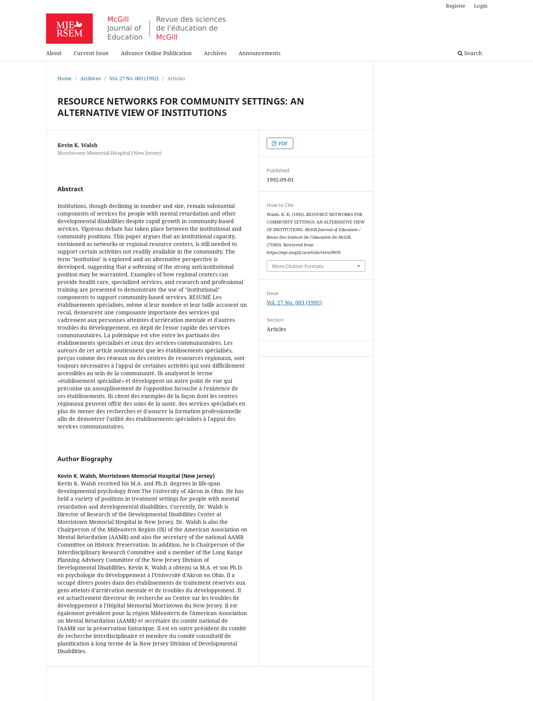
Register (455, 5)
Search (470, 53)
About (54, 53)
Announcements (259, 53)
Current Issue (91, 53)
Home (64, 78)
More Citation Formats (297, 266)
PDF (282, 143)
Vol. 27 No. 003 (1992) (134, 78)
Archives (215, 53)
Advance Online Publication (156, 53)
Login (480, 5)
